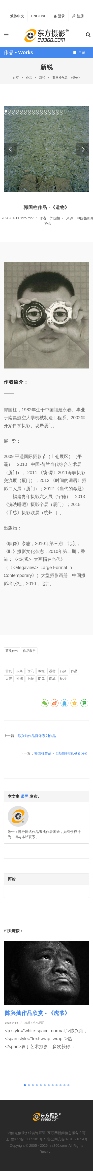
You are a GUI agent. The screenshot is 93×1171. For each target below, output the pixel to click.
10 (41, 111)
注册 (78, 16)
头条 (19, 671)
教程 (41, 671)
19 (77, 111)
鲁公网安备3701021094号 (67, 1139)
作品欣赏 (29, 651)
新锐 (42, 77)
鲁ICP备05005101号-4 (28, 1139)
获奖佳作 (11, 651)
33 (53, 113)
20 (81, 111)
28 (33, 113)
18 (73, 111)
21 (5, 113)
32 (49, 113)
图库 (41, 679)
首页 (16, 77)
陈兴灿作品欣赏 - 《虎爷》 (37, 1013)
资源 (19, 679)
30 (41, 113)
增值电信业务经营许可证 (26, 1133)
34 (57, 113)
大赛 (8, 679)
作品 (29, 77)
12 (49, 111)
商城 (52, 679)
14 (57, 111)
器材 (52, 671)
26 (25, 113)
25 (21, 113)
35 (61, 113)
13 (53, 111)
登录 (59, 16)
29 (37, 113)
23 (13, 113)
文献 (30, 679)
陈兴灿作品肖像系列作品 (37, 736)
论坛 (63, 679)
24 (17, 113)
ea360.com (58, 1146)
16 (65, 111)
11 (45, 111)
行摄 (63, 671)
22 (9, 113)
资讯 (30, 671)
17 (69, 111)
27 (29, 113)
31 (45, 113)
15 (61, 111)
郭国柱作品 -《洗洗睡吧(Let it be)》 (61, 753)
